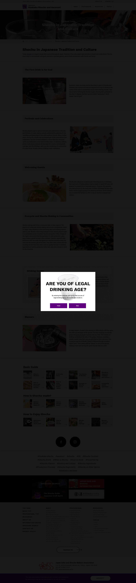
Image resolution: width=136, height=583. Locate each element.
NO (77, 306)
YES (58, 306)
